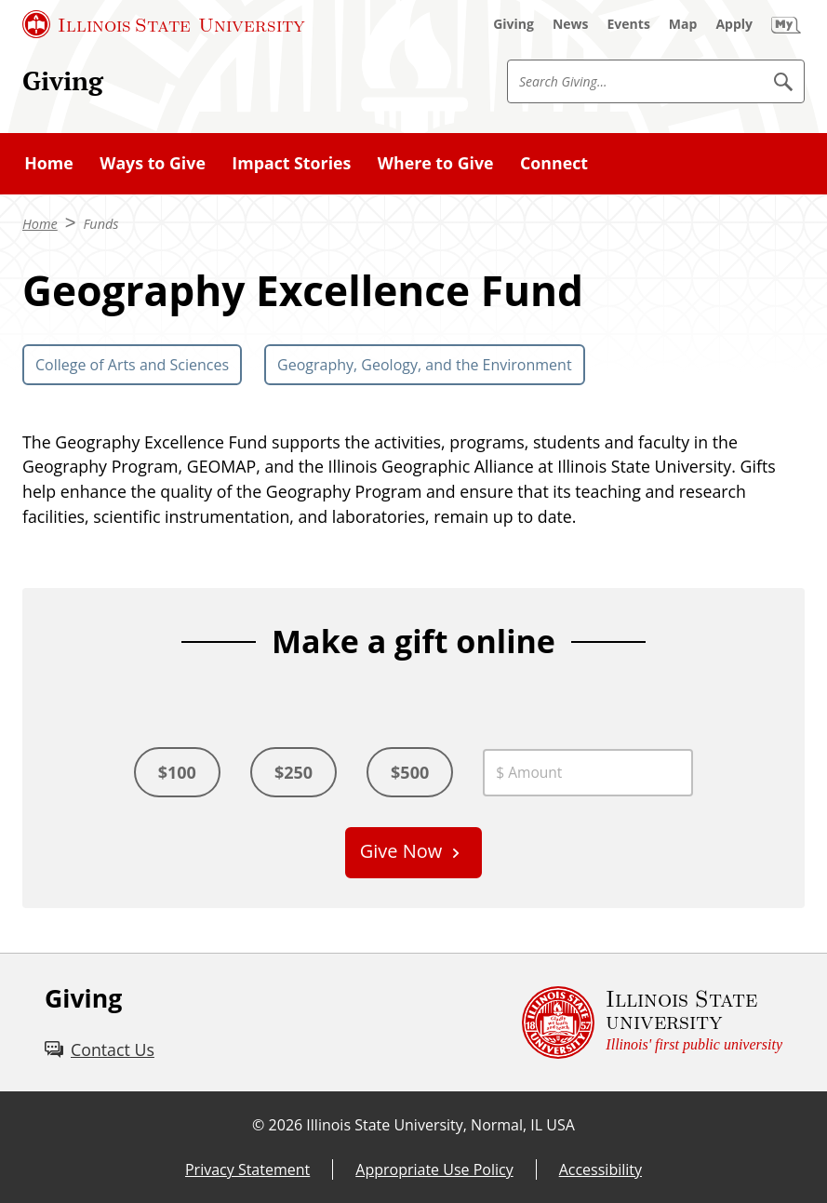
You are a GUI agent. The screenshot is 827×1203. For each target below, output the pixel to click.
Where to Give (436, 163)
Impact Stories (291, 163)
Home (48, 163)
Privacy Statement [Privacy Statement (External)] (247, 1169)
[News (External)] (571, 24)
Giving (62, 80)
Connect (554, 163)
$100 (177, 772)
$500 (410, 772)
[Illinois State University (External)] (163, 24)
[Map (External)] (683, 24)
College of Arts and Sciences (132, 364)
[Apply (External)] (734, 24)
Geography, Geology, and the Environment (424, 364)
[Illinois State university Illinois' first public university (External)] (652, 1022)
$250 (293, 772)
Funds (100, 224)
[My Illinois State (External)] (786, 24)
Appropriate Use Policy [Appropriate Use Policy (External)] (434, 1169)
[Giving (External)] (513, 24)
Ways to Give (153, 163)
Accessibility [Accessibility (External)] (600, 1169)
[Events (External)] (629, 24)
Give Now (401, 850)
